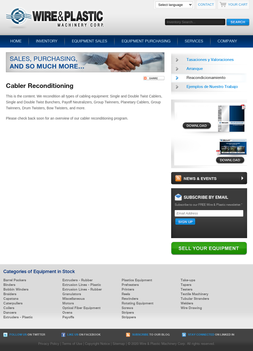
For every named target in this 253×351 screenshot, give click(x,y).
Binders (9, 285)
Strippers (129, 317)
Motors (68, 303)
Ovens (67, 312)
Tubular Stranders (195, 299)
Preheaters (130, 285)
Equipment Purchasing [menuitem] (146, 41)
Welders (187, 303)
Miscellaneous (73, 299)
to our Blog (148, 334)
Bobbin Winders (15, 289)
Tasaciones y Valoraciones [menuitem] (210, 60)
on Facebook (81, 334)
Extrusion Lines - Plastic (81, 285)
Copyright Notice (97, 344)
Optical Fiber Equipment (81, 308)
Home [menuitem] (16, 41)
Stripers (128, 312)
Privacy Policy (48, 344)
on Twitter (24, 334)
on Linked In (208, 334)
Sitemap (119, 344)
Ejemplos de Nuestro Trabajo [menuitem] (212, 87)
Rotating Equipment (137, 303)
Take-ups (188, 280)
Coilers (8, 308)
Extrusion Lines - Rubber (82, 289)
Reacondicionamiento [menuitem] (206, 78)
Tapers (186, 285)
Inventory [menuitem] (46, 41)
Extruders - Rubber (77, 280)
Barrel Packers (14, 280)
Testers (186, 289)
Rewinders (130, 299)
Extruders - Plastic (18, 317)
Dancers (9, 312)
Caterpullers (13, 303)
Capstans (10, 299)
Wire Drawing (191, 308)
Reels (126, 294)
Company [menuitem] (227, 41)
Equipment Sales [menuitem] (89, 41)
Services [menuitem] (194, 41)
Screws (127, 308)
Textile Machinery (194, 294)
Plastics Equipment (137, 280)
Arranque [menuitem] (195, 69)
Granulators (71, 294)
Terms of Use (72, 344)
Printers (128, 289)
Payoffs (68, 317)
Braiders (9, 294)
